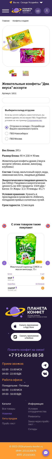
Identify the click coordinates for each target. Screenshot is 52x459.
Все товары (8, 408)
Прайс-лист (8, 423)
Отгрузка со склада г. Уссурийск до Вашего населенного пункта (25, 127)
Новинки (7, 413)
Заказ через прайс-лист (39, 423)
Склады (32, 429)
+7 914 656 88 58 (26, 355)
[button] (47, 263)
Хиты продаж (9, 418)
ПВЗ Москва (13, 138)
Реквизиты (34, 416)
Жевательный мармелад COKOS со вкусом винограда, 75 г (26, 268)
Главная (5, 21)
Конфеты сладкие (21, 21)
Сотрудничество (34, 120)
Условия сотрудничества (37, 410)
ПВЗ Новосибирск (16, 133)
